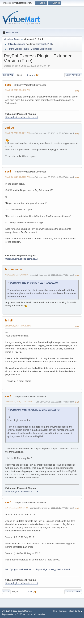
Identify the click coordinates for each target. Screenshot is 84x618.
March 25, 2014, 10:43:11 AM (17, 133)
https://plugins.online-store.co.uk (21, 117)
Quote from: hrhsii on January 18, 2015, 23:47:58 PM (35, 410)
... (30, 75)
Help (55, 611)
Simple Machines (25, 611)
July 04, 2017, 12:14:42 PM (16, 508)
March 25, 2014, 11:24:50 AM (17, 177)
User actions (73, 75)
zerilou (9, 127)
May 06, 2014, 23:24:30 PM (16, 275)
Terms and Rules (66, 611)
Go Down (8, 75)
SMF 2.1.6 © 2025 (9, 611)
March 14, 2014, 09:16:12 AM (17, 90)
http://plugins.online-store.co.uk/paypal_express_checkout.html (37, 569)
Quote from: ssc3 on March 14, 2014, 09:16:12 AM (34, 283)
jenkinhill (42, 44)
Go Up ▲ (78, 611)
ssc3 (8, 84)
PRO (49, 44)
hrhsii (9, 320)
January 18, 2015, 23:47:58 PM (18, 326)
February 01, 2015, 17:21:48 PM (18, 402)
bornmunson (13, 269)
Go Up (6, 592)
